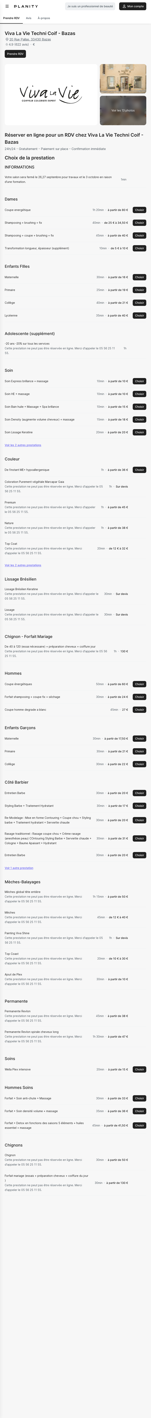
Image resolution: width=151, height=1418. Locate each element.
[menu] (7, 6)
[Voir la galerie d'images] (123, 110)
